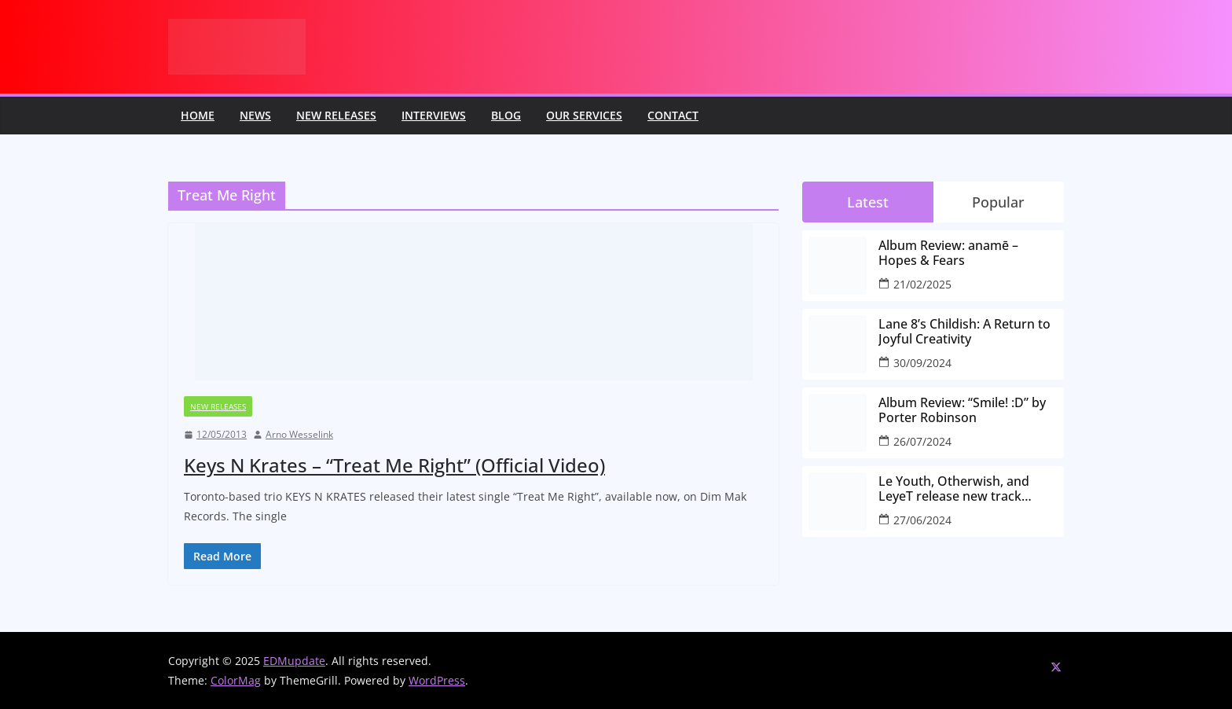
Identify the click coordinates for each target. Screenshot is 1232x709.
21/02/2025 (922, 284)
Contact (672, 115)
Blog (506, 115)
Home (197, 115)
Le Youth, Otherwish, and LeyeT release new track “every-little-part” (953, 489)
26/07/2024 (922, 441)
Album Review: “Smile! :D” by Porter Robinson (962, 410)
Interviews (434, 115)
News (255, 115)
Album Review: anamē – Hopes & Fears (948, 253)
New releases (336, 115)
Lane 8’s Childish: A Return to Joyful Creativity (964, 332)
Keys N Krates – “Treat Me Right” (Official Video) (394, 465)
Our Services (584, 115)
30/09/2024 (922, 362)
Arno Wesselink (299, 434)
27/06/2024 (922, 519)
